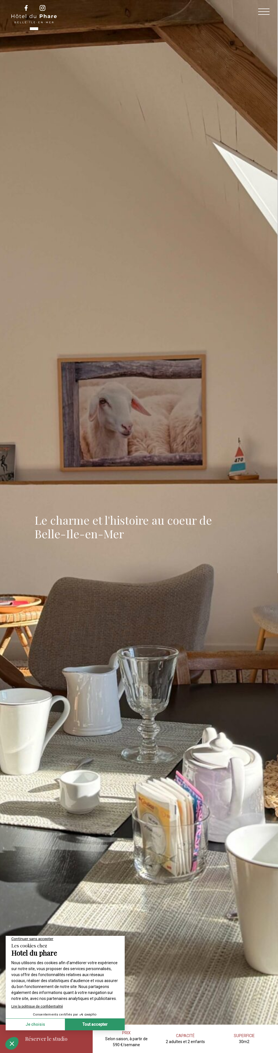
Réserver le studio (46, 1038)
